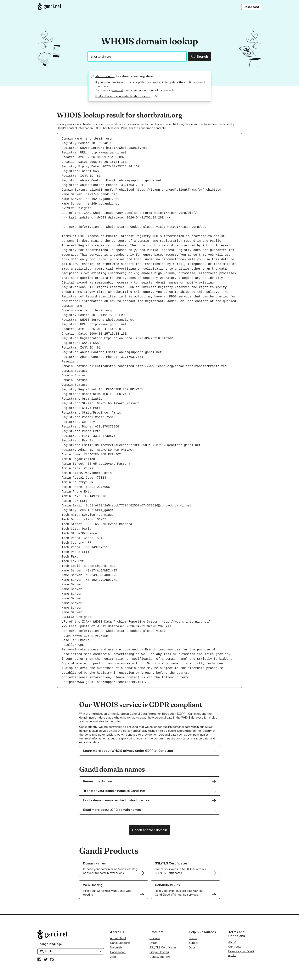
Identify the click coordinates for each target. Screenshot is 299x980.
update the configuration (185, 82)
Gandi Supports (120, 942)
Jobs (113, 956)
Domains (155, 938)
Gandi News (118, 952)
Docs (192, 947)
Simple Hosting (159, 952)
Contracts (234, 946)
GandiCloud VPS (160, 956)
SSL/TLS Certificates (163, 947)
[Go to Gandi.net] (49, 6)
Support (194, 942)
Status (193, 938)
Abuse (232, 942)
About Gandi (118, 938)
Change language (49, 944)
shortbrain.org (105, 76)
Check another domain (149, 830)
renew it (117, 90)
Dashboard (251, 7)
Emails (153, 942)
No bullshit (117, 947)
